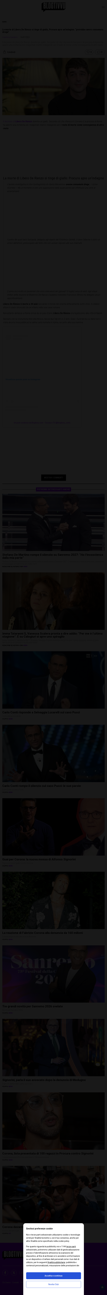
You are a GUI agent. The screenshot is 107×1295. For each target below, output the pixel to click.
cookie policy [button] (63, 1241)
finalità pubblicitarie (56, 1262)
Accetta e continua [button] (53, 1276)
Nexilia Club (53, 1284)
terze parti (71, 1246)
